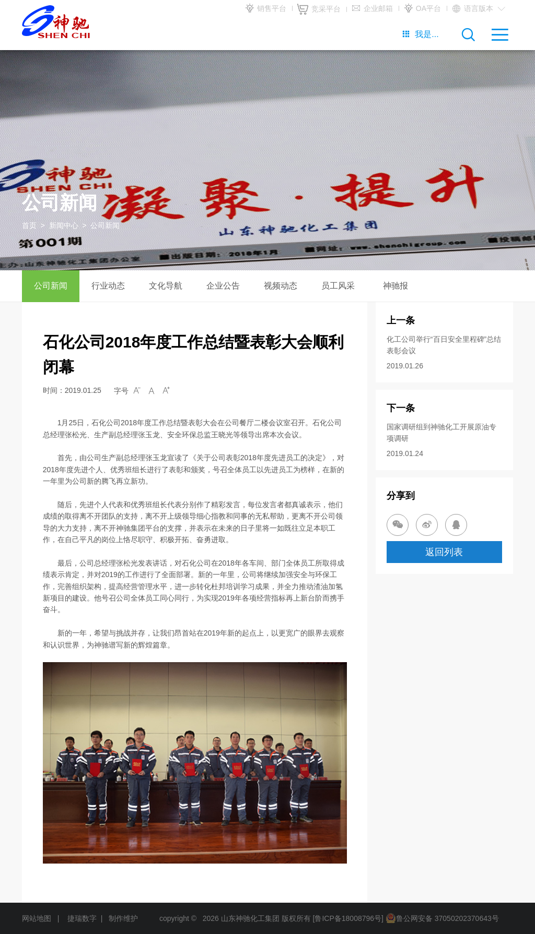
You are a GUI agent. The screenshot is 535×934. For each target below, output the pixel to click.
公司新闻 (50, 285)
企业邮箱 (372, 9)
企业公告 (223, 285)
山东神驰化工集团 (250, 918)
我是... (420, 34)
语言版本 (478, 9)
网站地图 (36, 918)
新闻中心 (63, 225)
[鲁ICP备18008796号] (348, 918)
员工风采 (338, 285)
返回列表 (444, 552)
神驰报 (395, 285)
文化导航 (165, 285)
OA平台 (422, 9)
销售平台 (265, 9)
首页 (29, 225)
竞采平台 (319, 9)
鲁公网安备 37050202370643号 (442, 918)
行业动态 (108, 285)
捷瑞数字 (82, 918)
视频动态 (280, 285)
